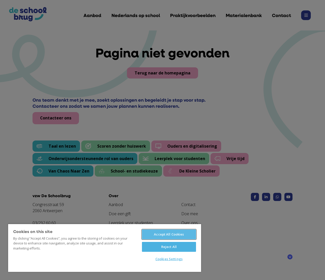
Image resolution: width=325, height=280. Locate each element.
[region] (104, 248)
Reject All (169, 246)
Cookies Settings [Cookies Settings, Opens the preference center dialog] (169, 259)
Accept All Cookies (169, 234)
